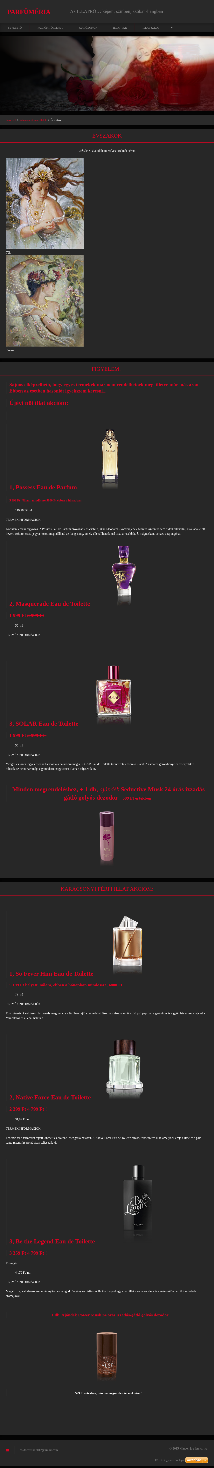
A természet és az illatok (33, 121)
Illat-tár (120, 29)
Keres (204, 11)
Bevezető (15, 29)
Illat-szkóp (150, 29)
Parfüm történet (50, 29)
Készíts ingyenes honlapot (170, 1460)
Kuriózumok (88, 29)
